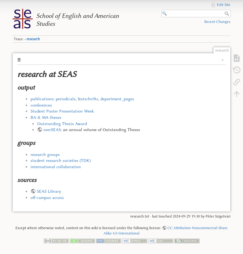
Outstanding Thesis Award (62, 123)
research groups (45, 154)
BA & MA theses (46, 117)
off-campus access (47, 197)
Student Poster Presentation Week (62, 110)
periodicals (66, 98)
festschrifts (88, 98)
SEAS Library (49, 191)
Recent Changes (217, 21)
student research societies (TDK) (61, 160)
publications (42, 98)
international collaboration (56, 166)
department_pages (117, 98)
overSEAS (52, 129)
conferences (41, 105)
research (33, 39)
